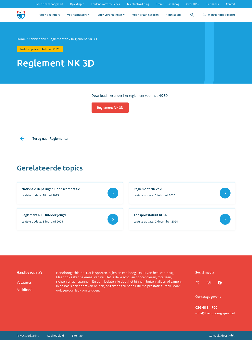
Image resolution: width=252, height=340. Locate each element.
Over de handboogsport (49, 4)
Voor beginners (49, 15)
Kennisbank (174, 15)
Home (21, 39)
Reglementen (58, 39)
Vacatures (24, 282)
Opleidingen (77, 4)
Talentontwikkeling (138, 4)
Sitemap (77, 335)
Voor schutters (77, 15)
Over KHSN (192, 4)
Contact (230, 4)
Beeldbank (213, 4)
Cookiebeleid (55, 335)
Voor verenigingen (109, 15)
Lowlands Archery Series (105, 4)
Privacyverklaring (28, 335)
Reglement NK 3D (110, 107)
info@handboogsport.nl (215, 313)
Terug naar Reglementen (50, 138)
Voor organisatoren (145, 15)
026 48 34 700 (206, 307)
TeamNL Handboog (167, 4)
